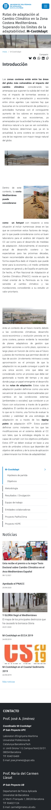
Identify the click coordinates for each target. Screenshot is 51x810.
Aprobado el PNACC (13, 583)
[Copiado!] (47, 58)
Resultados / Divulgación (17, 495)
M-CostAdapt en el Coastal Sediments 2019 (23, 669)
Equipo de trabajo (14, 502)
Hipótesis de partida (17, 475)
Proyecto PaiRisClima (16, 516)
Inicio (4, 52)
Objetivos (12, 481)
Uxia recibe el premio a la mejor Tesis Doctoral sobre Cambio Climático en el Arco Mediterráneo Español (23, 567)
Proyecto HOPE (13, 523)
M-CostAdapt (12, 469)
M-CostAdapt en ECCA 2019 (17, 635)
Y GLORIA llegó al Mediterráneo (19, 615)
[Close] (45, 6)
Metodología (11, 488)
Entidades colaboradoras (17, 509)
